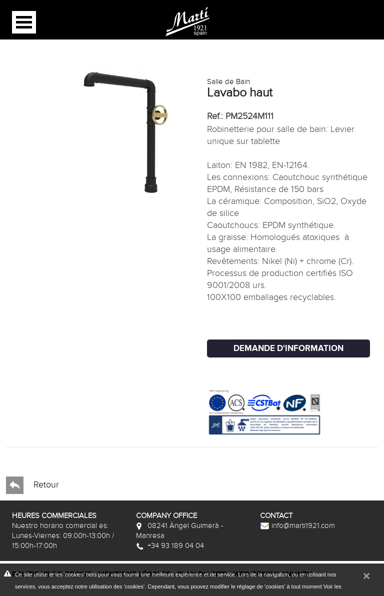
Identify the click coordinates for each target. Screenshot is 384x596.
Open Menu (24, 22)
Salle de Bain (228, 81)
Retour (32, 485)
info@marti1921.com (297, 525)
